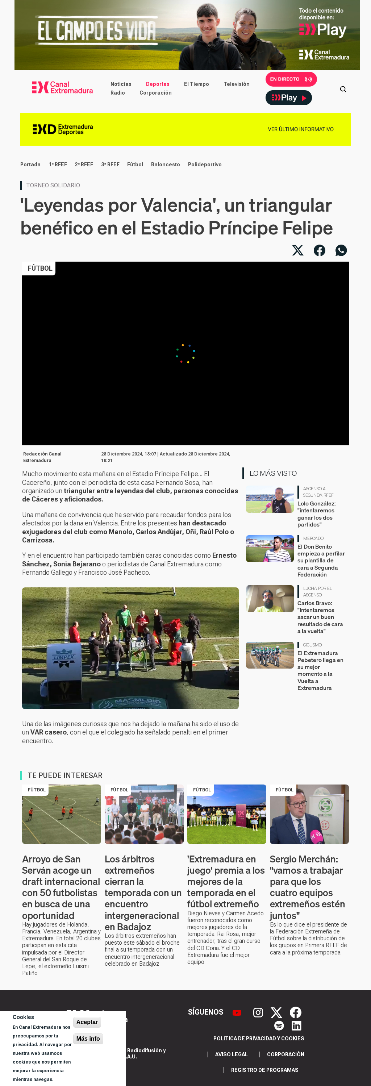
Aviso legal (231, 1054)
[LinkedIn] (296, 1025)
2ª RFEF (84, 164)
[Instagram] (259, 1011)
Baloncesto (165, 164)
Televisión (237, 84)
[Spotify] (280, 1025)
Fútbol (135, 164)
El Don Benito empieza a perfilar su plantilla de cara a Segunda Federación (321, 560)
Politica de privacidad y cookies (258, 1038)
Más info (88, 1039)
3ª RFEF (110, 164)
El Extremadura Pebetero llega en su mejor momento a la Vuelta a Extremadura (320, 670)
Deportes (158, 84)
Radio (118, 93)
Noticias (121, 84)
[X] (277, 1011)
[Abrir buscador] (343, 88)
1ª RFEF (58, 164)
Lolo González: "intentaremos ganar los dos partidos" (316, 514)
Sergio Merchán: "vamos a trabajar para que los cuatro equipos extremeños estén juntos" (307, 887)
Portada (30, 164)
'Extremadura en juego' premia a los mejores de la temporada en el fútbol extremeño (226, 882)
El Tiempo (196, 84)
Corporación (155, 93)
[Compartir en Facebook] (319, 250)
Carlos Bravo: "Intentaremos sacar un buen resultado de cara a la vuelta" (320, 617)
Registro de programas (265, 1070)
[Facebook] (295, 1011)
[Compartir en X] (297, 250)
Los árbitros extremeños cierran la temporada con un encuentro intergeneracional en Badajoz (143, 893)
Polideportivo (205, 164)
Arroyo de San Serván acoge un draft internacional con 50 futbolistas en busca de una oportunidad (61, 887)
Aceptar (87, 1022)
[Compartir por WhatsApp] (341, 250)
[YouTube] (237, 1011)
